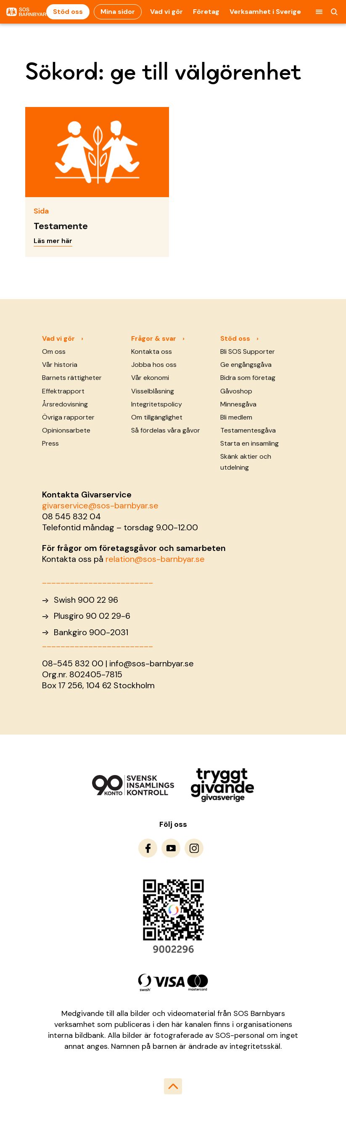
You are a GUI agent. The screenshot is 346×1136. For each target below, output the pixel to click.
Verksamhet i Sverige (265, 11)
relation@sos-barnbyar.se (155, 558)
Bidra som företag (247, 377)
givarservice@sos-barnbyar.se (100, 505)
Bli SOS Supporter (247, 351)
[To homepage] (26, 12)
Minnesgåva (238, 404)
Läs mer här (53, 240)
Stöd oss (68, 11)
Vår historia (59, 364)
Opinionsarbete (66, 430)
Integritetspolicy (156, 404)
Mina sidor (117, 11)
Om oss (54, 351)
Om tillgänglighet (156, 417)
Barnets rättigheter (72, 377)
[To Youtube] (170, 848)
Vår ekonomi (150, 377)
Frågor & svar (153, 338)
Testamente (61, 226)
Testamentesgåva (248, 430)
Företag (206, 11)
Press (50, 443)
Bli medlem (236, 417)
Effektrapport (63, 391)
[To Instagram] (194, 848)
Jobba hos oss (154, 364)
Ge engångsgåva (246, 364)
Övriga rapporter (68, 417)
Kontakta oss (151, 351)
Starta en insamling (249, 443)
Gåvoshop (236, 391)
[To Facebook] (147, 848)
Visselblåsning (152, 391)
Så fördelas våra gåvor (165, 430)
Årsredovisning (65, 404)
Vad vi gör (166, 11)
